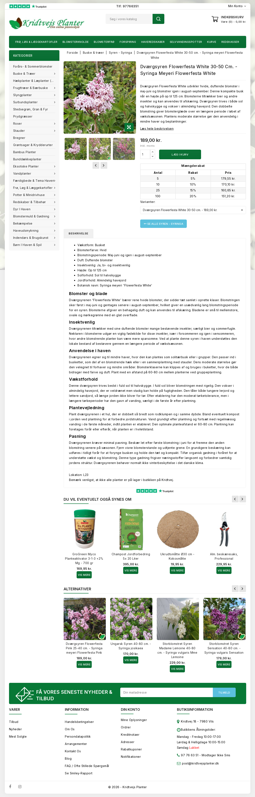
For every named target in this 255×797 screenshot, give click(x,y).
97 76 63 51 (188, 756)
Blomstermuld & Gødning (31, 216)
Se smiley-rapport (79, 773)
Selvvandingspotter (186, 41)
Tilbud (13, 722)
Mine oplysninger (134, 720)
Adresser (127, 742)
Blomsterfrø (104, 41)
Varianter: (148, 202)
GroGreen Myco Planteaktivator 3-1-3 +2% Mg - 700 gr (84, 559)
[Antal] (145, 154)
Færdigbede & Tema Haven (34, 180)
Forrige (235, 499)
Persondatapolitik (78, 736)
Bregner (19, 138)
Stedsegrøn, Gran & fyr (30, 109)
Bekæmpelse (23, 223)
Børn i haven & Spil (28, 245)
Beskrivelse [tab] (79, 233)
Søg (158, 19)
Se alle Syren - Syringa (163, 223)
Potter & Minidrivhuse (29, 195)
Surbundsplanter (26, 102)
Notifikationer (131, 757)
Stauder (19, 130)
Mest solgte (18, 736)
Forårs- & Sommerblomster (32, 66)
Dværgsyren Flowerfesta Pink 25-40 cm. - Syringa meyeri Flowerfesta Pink (84, 648)
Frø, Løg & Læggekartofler (36, 41)
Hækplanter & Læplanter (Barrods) (36, 80)
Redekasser (230, 41)
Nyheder (15, 729)
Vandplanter (22, 173)
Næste (242, 499)
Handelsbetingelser (79, 722)
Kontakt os (73, 751)
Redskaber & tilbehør (30, 202)
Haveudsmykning (26, 230)
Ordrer (126, 727)
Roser (18, 123)
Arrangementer (76, 744)
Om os (70, 729)
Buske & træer (24, 73)
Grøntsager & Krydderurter (33, 145)
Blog (68, 758)
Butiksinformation (195, 710)
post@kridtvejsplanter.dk (200, 763)
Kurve (211, 41)
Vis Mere (84, 575)
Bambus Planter (24, 152)
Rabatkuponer (131, 749)
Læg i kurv (180, 154)
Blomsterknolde (76, 41)
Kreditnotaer (130, 735)
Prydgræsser (23, 116)
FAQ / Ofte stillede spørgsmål (87, 766)
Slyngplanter (23, 95)
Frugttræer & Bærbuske (31, 88)
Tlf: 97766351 (127, 6)
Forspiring (128, 41)
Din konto (130, 710)
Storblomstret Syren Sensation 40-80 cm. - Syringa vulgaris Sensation (224, 648)
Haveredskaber (153, 41)
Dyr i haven (22, 209)
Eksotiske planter (26, 166)
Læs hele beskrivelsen (157, 128)
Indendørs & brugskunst (31, 237)
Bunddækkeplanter (27, 159)
